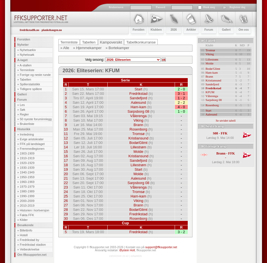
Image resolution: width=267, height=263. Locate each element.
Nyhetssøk (27, 54)
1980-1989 (27, 191)
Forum (22, 99)
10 (66, 129)
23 (66, 187)
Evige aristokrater (32, 139)
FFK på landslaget (32, 144)
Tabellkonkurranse (141, 42)
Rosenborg (138, 129)
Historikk (23, 129)
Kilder (24, 219)
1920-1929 (27, 163)
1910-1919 (27, 158)
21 (66, 178)
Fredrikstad (138, 93)
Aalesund (138, 102)
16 (66, 156)
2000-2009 (27, 200)
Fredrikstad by (29, 240)
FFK (224, 133)
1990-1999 (27, 196)
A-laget (22, 60)
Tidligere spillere (31, 89)
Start (138, 89)
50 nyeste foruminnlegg (35, 119)
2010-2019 (27, 205)
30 (66, 218)
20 (66, 174)
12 (66, 138)
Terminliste (27, 70)
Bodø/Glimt (138, 143)
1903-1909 (27, 153)
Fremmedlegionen (32, 148)
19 (66, 169)
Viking (138, 120)
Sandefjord (138, 98)
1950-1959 (27, 177)
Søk (22, 109)
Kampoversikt (111, 42)
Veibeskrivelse (29, 249)
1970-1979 (27, 186)
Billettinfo (26, 230)
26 (66, 201)
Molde (138, 151)
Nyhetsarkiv (28, 50)
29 (66, 214)
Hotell (24, 235)
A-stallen (26, 65)
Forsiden (23, 39)
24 (66, 192)
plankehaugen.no (51, 30)
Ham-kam (138, 107)
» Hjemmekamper (87, 48)
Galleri (22, 94)
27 (66, 205)
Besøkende (25, 225)
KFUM (210, 92)
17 (66, 160)
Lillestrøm (138, 147)
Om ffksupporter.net (31, 254)
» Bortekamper (117, 48)
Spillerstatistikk (30, 84)
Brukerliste (27, 124)
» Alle (64, 48)
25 (66, 196)
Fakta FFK (27, 215)
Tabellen (25, 79)
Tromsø (138, 134)
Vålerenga (138, 116)
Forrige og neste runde (35, 74)
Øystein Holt (127, 250)
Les (22, 105)
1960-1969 (27, 182)
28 (66, 209)
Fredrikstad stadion (33, 244)
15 (66, 151)
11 (66, 134)
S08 (215, 133)
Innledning (27, 134)
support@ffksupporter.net (161, 247)
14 (66, 147)
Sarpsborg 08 (138, 111)
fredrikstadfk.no (29, 30)
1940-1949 (27, 172)
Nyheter (23, 44)
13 (66, 143)
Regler (24, 114)
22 (66, 183)
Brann (138, 125)
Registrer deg (237, 7)
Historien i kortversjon (34, 210)
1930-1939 (27, 167)
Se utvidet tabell (226, 120)
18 (66, 165)
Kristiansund (138, 138)
